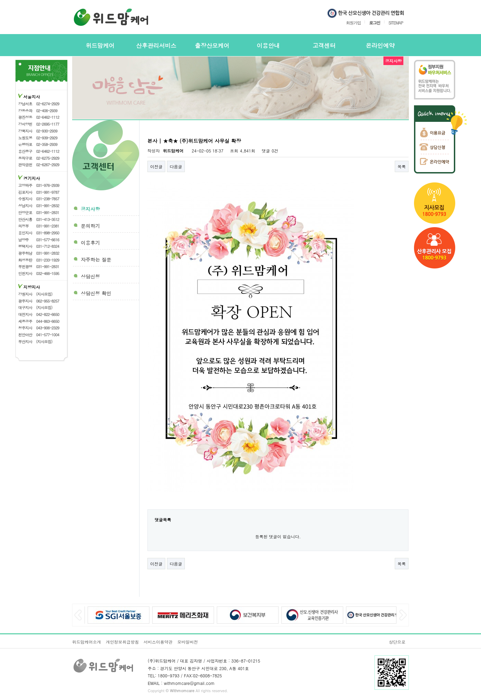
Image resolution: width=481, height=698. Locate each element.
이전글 (156, 166)
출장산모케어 (212, 45)
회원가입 (353, 22)
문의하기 (90, 225)
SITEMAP (396, 22)
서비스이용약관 (158, 642)
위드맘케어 (100, 45)
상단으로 (397, 642)
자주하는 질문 (96, 259)
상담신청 (90, 276)
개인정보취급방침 (122, 642)
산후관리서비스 (156, 45)
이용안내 (268, 45)
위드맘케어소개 (86, 642)
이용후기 (90, 242)
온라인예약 (380, 45)
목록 (402, 166)
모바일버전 (187, 642)
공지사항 (90, 208)
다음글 (176, 166)
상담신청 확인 (96, 293)
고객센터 (324, 45)
